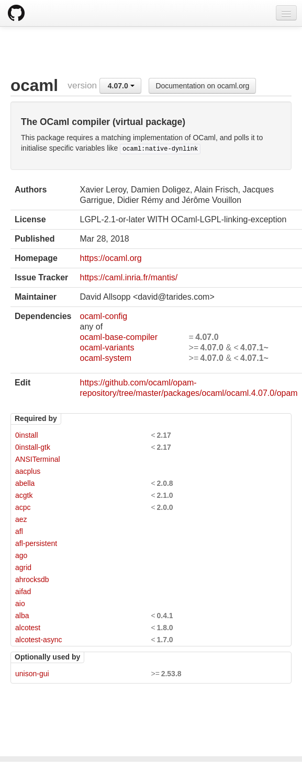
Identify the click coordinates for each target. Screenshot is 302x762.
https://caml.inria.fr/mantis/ (128, 277)
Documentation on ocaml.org (202, 86)
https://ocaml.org (110, 258)
